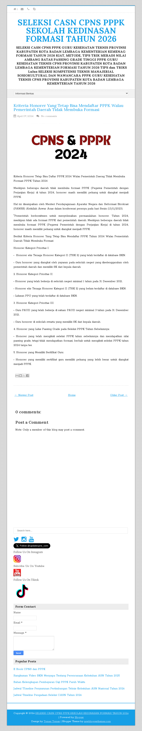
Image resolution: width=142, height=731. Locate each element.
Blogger (79, 717)
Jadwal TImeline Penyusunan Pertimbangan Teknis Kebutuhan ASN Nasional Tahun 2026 (69, 688)
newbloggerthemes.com (97, 721)
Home (72, 395)
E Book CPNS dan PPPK (29, 669)
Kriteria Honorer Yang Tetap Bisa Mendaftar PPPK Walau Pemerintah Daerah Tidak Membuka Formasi (68, 107)
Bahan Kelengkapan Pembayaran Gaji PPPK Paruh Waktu (49, 682)
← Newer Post (23, 395)
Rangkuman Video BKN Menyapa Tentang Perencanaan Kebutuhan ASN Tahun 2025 (66, 675)
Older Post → (119, 395)
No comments (49, 116)
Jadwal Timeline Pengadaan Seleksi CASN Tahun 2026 (47, 695)
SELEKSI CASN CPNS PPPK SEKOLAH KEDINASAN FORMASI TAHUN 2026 (71, 30)
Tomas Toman (52, 721)
